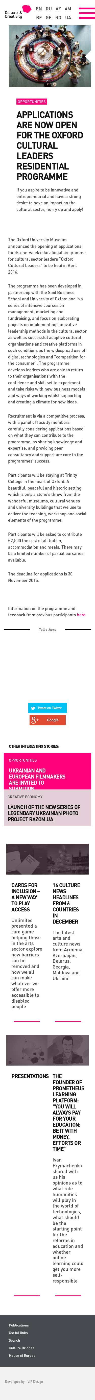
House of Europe (22, 1355)
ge (49, 17)
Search (14, 1340)
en (39, 8)
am (68, 8)
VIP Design (35, 1381)
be (39, 17)
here (81, 614)
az (58, 8)
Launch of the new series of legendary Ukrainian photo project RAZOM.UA (44, 813)
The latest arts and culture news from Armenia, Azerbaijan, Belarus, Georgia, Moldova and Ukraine (68, 955)
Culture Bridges (21, 1348)
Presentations (30, 1076)
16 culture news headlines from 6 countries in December (66, 903)
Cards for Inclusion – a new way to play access (25, 897)
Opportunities (32, 101)
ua (68, 17)
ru (49, 8)
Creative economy (25, 796)
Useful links (18, 1333)
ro (58, 17)
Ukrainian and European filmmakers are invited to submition (37, 779)
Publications (19, 1325)
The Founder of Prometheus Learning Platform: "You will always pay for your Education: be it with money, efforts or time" (68, 1112)
